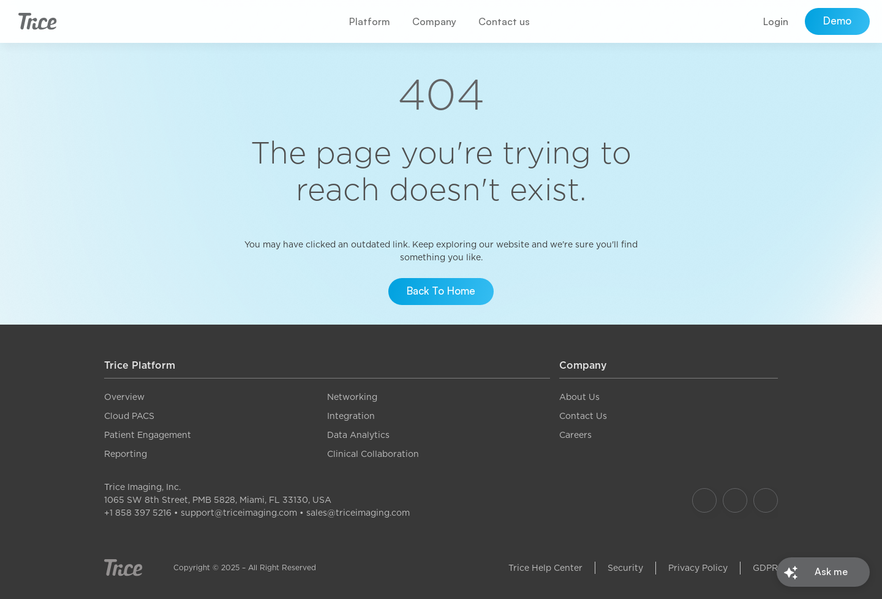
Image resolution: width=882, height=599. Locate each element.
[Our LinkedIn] (765, 500)
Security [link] (625, 568)
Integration (351, 416)
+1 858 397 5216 (138, 513)
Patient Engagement (147, 435)
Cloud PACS (129, 416)
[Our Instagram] (735, 500)
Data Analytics (358, 435)
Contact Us (583, 416)
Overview (124, 397)
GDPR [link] (765, 568)
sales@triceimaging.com (358, 513)
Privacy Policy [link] (698, 568)
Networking (352, 397)
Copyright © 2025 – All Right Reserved (244, 567)
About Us (579, 397)
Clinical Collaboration (373, 454)
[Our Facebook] (704, 500)
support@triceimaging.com (239, 513)
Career (573, 435)
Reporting (125, 454)
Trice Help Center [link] (545, 568)
